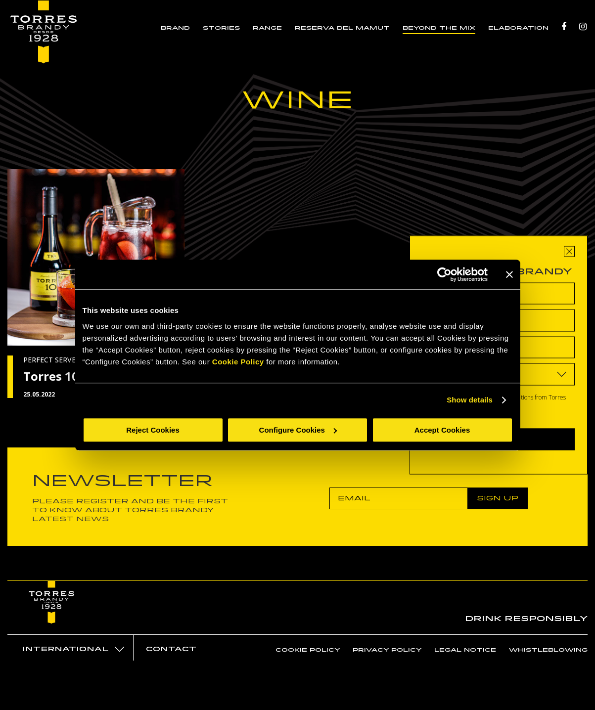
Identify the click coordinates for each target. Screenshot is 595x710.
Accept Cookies (442, 430)
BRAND (176, 29)
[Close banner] (509, 274)
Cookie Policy (238, 361)
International (65, 649)
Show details (470, 400)
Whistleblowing (548, 650)
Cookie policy (307, 650)
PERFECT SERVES (51, 359)
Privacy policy (387, 650)
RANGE (268, 29)
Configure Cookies (298, 430)
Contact (171, 649)
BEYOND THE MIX (440, 29)
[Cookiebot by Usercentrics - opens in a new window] (444, 274)
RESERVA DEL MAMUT (343, 29)
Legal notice (465, 650)
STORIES (222, 29)
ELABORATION (519, 29)
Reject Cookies (153, 430)
